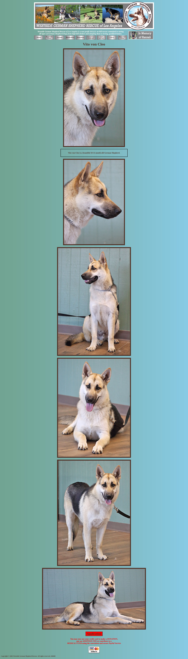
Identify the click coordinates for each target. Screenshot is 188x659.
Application (94, 633)
